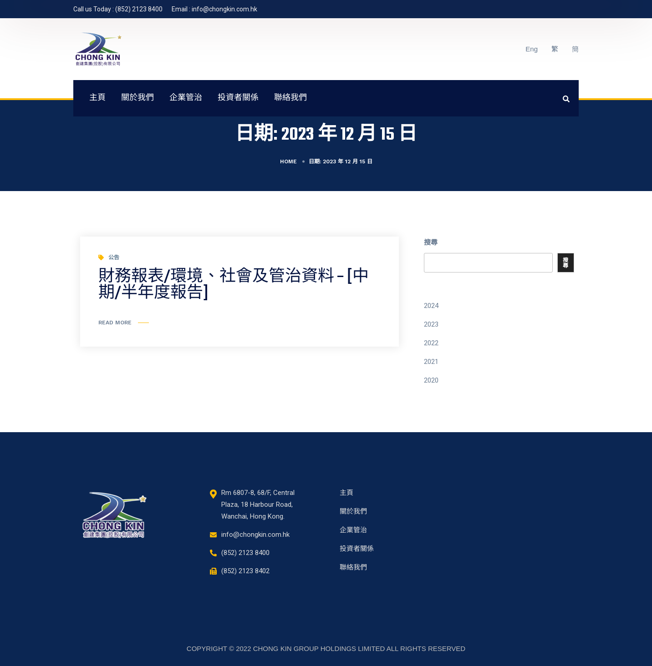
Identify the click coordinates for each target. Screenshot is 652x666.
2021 (431, 362)
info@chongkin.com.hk (224, 9)
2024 (431, 306)
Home (288, 161)
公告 (113, 257)
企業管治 (185, 98)
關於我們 (137, 98)
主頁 (97, 98)
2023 (431, 324)
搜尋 (431, 242)
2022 (431, 343)
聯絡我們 (290, 98)
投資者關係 (238, 98)
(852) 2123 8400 (139, 9)
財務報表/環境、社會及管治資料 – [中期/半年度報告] (233, 285)
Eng (531, 49)
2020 (431, 380)
